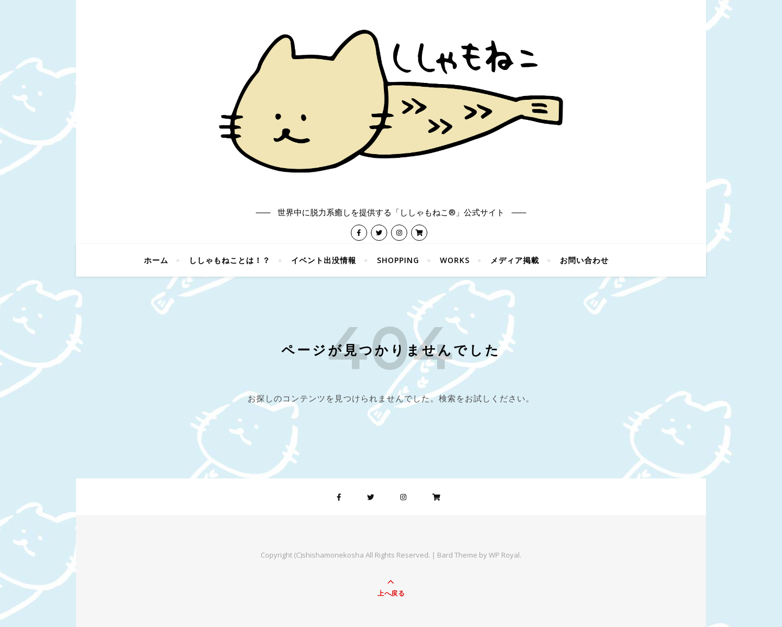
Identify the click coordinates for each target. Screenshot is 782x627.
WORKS (455, 260)
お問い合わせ (584, 260)
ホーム (156, 260)
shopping (398, 260)
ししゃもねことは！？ (229, 260)
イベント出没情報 (323, 260)
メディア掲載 (514, 260)
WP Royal (504, 555)
